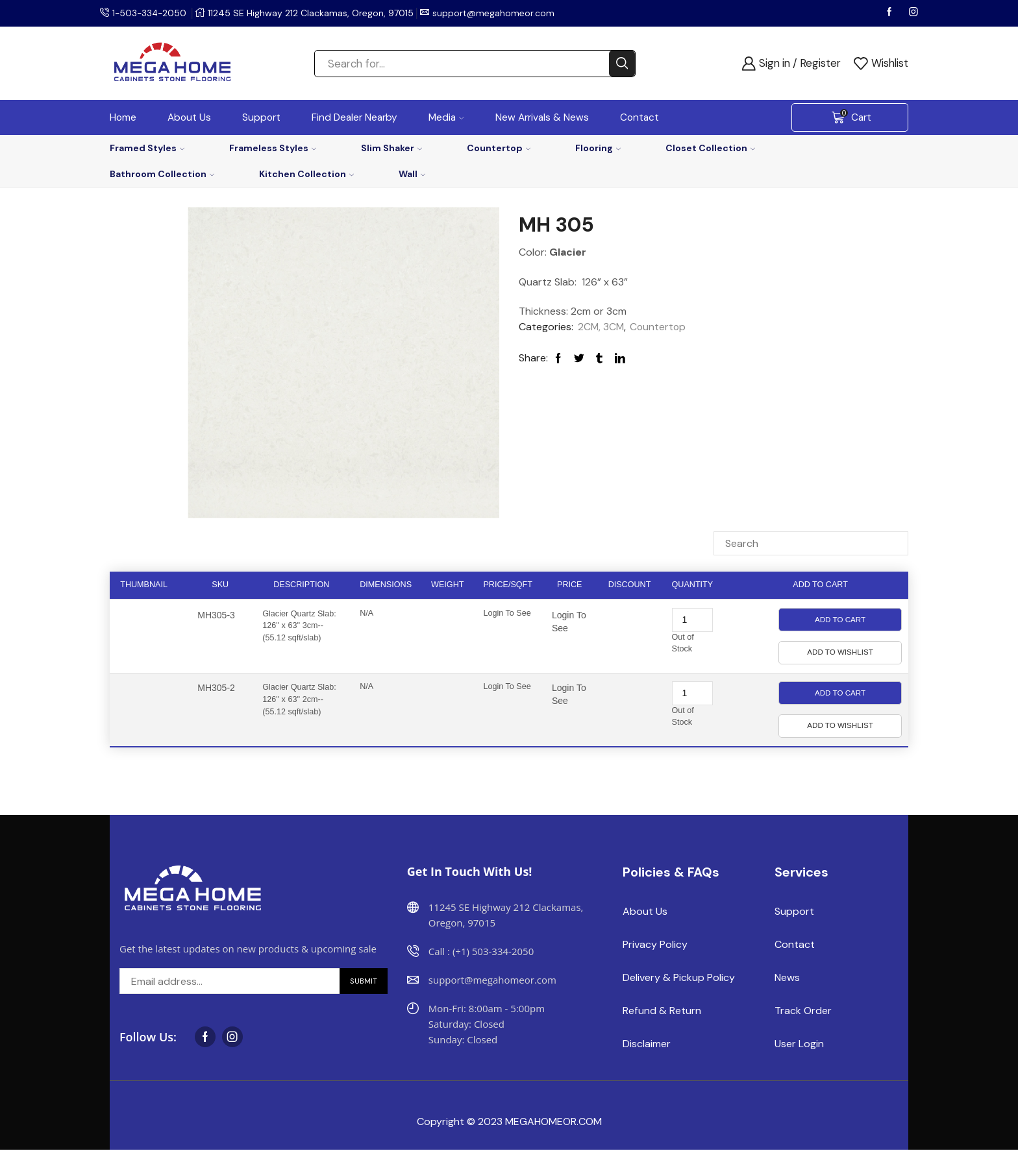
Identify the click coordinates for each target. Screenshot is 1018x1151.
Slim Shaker (391, 148)
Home (123, 117)
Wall (412, 174)
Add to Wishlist (840, 652)
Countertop (498, 148)
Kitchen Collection (306, 174)
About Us (189, 117)
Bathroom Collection (162, 174)
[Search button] (622, 64)
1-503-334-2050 (150, 13)
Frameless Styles (272, 148)
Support (261, 117)
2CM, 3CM (601, 326)
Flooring (598, 148)
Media (446, 117)
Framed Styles (147, 148)
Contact (639, 117)
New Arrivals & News (542, 117)
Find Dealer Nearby (354, 117)
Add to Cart (840, 619)
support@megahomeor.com (496, 13)
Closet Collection (710, 148)
